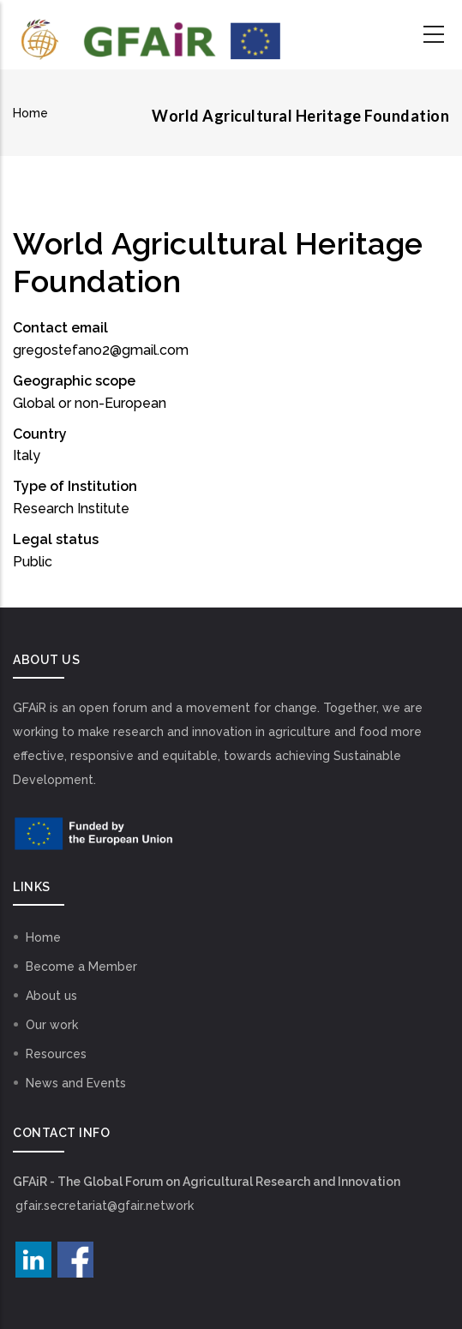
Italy (26, 455)
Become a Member (81, 966)
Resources (56, 1054)
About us (51, 996)
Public (32, 562)
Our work (52, 1025)
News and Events (76, 1083)
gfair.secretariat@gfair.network (104, 1205)
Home (30, 113)
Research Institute (71, 508)
